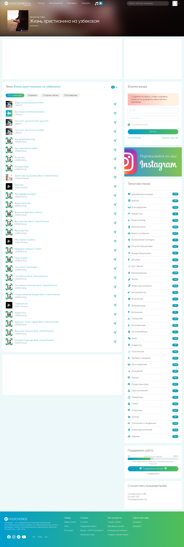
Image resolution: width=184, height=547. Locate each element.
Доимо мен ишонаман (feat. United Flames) (36, 176)
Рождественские (153, 384)
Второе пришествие (153, 246)
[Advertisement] (62, 59)
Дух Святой (153, 266)
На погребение (153, 331)
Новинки (32, 95)
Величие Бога (153, 226)
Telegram (137, 526)
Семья (153, 403)
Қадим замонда (22, 203)
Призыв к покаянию (153, 358)
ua (46, 537)
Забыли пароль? (170, 138)
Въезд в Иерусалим (153, 253)
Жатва (153, 279)
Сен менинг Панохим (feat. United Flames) (36, 285)
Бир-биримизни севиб (26, 148)
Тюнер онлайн (114, 522)
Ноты (66, 526)
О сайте (84, 522)
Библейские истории (153, 194)
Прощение (153, 371)
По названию (15, 95)
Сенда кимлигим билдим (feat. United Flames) (37, 295)
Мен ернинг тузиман (25, 240)
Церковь (153, 436)
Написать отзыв (87, 535)
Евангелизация (153, 272)
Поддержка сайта (88, 526)
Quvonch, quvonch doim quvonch (31, 121)
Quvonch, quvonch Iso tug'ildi (29, 130)
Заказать (85, 3)
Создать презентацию (118, 535)
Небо (153, 338)
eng (40, 537)
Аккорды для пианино (117, 530)
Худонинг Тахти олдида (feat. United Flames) (37, 322)
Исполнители (56, 3)
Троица (153, 416)
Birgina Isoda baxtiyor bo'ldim (29, 103)
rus (33, 537)
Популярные (70, 95)
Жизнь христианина (153, 286)
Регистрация (134, 138)
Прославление (153, 364)
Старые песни (50, 95)
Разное (153, 377)
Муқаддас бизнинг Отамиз (28, 249)
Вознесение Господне (153, 240)
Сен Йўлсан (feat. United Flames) (31, 276)
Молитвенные (153, 325)
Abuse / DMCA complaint (91, 530)
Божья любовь (153, 220)
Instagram (137, 522)
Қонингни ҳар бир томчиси (28, 212)
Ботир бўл (20, 157)
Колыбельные (153, 305)
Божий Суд (153, 213)
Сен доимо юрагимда (26, 267)
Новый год (153, 345)
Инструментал (153, 292)
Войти (153, 132)
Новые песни (70, 522)
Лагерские (153, 318)
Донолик (19, 185)
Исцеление (153, 299)
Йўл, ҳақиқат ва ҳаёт (25, 194)
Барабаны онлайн (116, 526)
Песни (41, 3)
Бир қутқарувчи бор (25, 139)
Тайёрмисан (21, 304)
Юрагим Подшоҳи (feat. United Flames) (34, 340)
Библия (153, 200)
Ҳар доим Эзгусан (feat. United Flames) (34, 331)
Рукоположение (153, 390)
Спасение (153, 410)
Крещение (153, 312)
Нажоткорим (21, 258)
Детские (153, 259)
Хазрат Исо (20, 313)
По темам (68, 530)
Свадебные (153, 397)
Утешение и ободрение (153, 423)
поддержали (153, 474)
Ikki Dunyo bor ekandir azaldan (30, 112)
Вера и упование (153, 233)
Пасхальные (153, 351)
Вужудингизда (22, 167)
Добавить (72, 3)
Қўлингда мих (21, 231)
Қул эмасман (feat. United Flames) (32, 221)
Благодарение (153, 207)
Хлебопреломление (153, 430)
